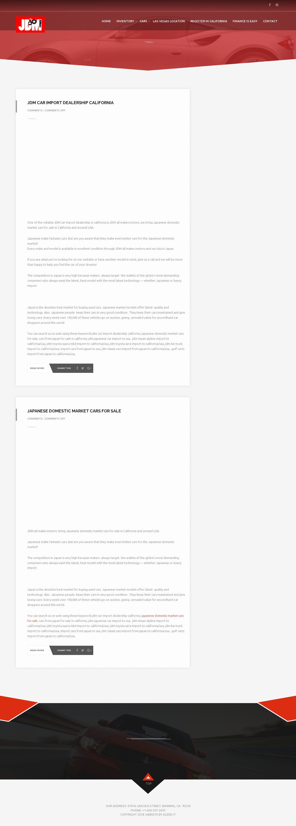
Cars (143, 21)
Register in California (208, 21)
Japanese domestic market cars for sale (74, 410)
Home (106, 21)
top (148, 783)
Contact (270, 21)
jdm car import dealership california (70, 102)
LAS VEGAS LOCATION (169, 21)
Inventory (125, 21)
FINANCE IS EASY (245, 21)
